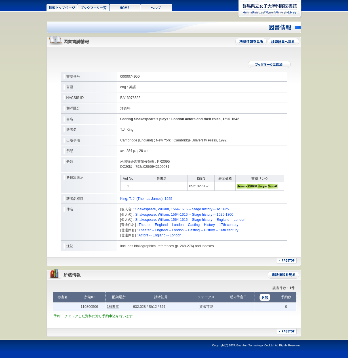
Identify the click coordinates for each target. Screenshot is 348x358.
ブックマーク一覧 (93, 7)
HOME (125, 7)
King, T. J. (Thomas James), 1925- (147, 199)
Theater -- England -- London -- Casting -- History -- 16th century (189, 230)
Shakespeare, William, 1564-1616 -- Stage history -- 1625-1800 (184, 215)
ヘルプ (156, 7)
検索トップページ (62, 7)
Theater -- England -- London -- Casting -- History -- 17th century (189, 225)
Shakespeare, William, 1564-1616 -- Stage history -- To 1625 (182, 209)
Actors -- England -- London (159, 235)
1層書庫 (113, 307)
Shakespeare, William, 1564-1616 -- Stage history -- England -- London (190, 220)
